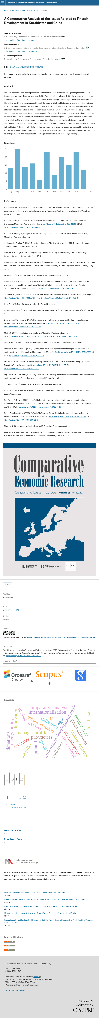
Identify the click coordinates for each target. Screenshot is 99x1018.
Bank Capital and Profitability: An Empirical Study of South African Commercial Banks (40, 906)
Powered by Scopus (19, 807)
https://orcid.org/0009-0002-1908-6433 (20, 51)
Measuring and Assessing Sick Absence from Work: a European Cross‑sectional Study (40, 913)
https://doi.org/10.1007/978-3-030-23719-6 (64, 323)
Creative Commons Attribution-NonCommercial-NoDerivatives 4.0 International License (60, 637)
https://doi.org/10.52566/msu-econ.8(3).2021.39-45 (52, 288)
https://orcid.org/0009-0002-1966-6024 (20, 40)
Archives (15, 10)
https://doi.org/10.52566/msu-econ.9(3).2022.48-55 (39, 407)
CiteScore (22, 798)
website (37, 976)
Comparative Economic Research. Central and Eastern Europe (32, 3)
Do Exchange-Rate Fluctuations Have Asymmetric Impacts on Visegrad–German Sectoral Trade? (44, 899)
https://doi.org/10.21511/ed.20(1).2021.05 (76, 352)
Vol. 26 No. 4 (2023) (30, 10)
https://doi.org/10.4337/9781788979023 (21, 336)
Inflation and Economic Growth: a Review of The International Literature (34, 892)
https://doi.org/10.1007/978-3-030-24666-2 (59, 224)
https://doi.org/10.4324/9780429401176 (21, 298)
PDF (8, 584)
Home (6, 10)
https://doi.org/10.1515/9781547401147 (47, 365)
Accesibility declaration (15, 990)
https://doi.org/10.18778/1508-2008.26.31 (26, 67)
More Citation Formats (13, 661)
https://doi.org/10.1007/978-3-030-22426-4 (67, 416)
